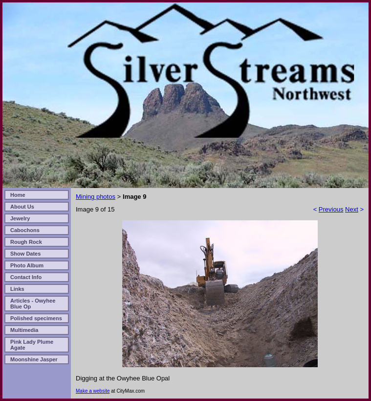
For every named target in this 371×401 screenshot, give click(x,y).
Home (17, 195)
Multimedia (24, 330)
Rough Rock (26, 242)
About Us (22, 207)
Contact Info (26, 277)
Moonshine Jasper (34, 359)
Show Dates (25, 254)
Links (17, 289)
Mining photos (95, 196)
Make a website (92, 391)
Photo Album (27, 265)
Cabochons (25, 230)
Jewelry (20, 218)
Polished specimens (36, 318)
